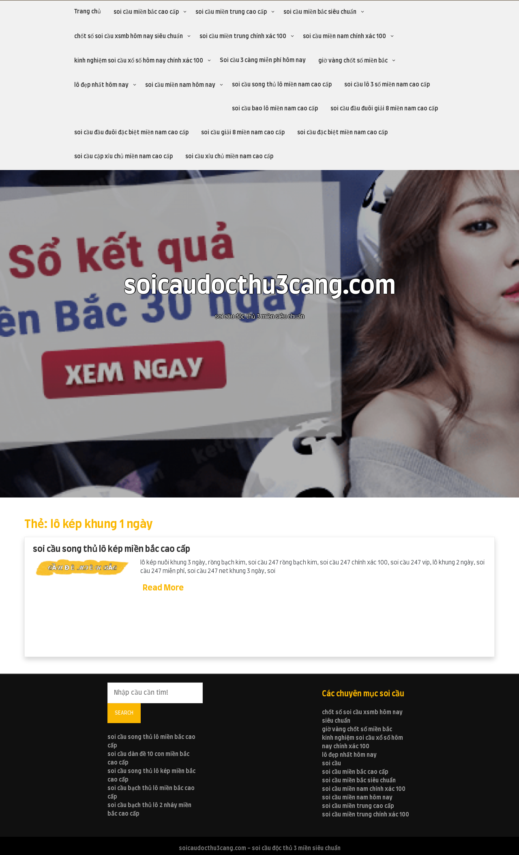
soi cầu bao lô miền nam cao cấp (275, 109)
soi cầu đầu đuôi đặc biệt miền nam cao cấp (131, 133)
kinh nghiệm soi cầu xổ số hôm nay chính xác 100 (138, 61)
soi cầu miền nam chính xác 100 (344, 36)
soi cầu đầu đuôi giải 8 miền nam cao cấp (384, 109)
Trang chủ (87, 12)
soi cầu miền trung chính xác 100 (242, 36)
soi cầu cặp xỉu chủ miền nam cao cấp (123, 156)
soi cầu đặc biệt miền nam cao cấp (342, 133)
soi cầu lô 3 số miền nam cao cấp (387, 85)
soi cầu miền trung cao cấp (231, 12)
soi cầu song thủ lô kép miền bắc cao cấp (111, 549)
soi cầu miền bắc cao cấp (146, 12)
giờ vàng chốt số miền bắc (353, 61)
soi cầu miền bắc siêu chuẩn (319, 12)
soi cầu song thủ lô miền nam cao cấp (282, 85)
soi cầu (331, 764)
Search (124, 713)
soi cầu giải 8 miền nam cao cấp (243, 133)
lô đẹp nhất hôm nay (101, 85)
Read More (163, 588)
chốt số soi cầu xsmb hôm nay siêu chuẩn (128, 36)
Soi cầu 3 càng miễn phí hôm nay (263, 60)
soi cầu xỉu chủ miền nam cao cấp (229, 156)
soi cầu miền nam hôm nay (180, 85)
